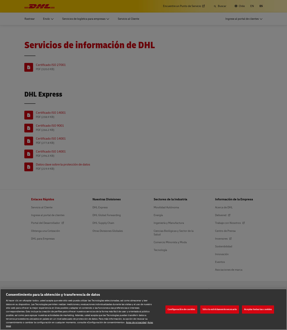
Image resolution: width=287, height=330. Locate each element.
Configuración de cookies (181, 309)
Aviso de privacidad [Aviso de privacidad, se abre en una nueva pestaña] (136, 322)
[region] (143, 309)
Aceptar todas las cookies (258, 309)
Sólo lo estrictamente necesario (219, 309)
